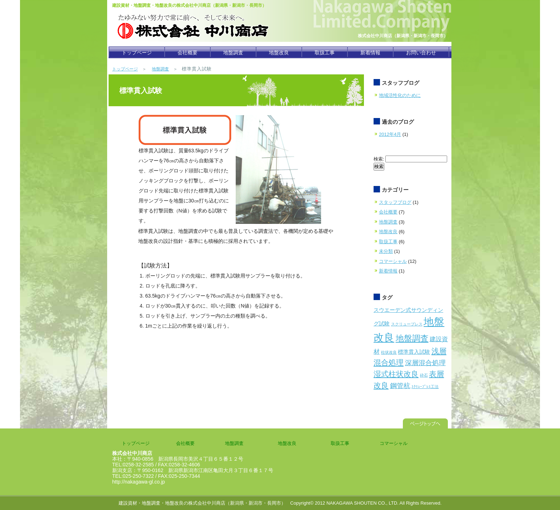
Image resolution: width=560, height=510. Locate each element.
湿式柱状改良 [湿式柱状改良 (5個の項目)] (396, 374)
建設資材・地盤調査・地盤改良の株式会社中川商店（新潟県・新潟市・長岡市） (202, 503)
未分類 (386, 251)
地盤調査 (233, 52)
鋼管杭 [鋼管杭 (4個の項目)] (400, 385)
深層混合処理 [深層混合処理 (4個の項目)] (425, 363)
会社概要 (188, 52)
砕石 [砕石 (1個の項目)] (424, 375)
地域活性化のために (400, 95)
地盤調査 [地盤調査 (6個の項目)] (412, 338)
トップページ (137, 52)
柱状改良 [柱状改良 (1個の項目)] (389, 352)
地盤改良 (279, 52)
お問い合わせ (421, 52)
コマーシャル (393, 261)
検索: (379, 159)
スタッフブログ (395, 202)
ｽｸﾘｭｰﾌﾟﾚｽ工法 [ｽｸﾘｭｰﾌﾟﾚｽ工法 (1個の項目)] (425, 386)
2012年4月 (390, 134)
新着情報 (370, 52)
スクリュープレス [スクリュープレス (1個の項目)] (406, 324)
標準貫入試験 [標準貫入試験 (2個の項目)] (414, 352)
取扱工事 (325, 52)
